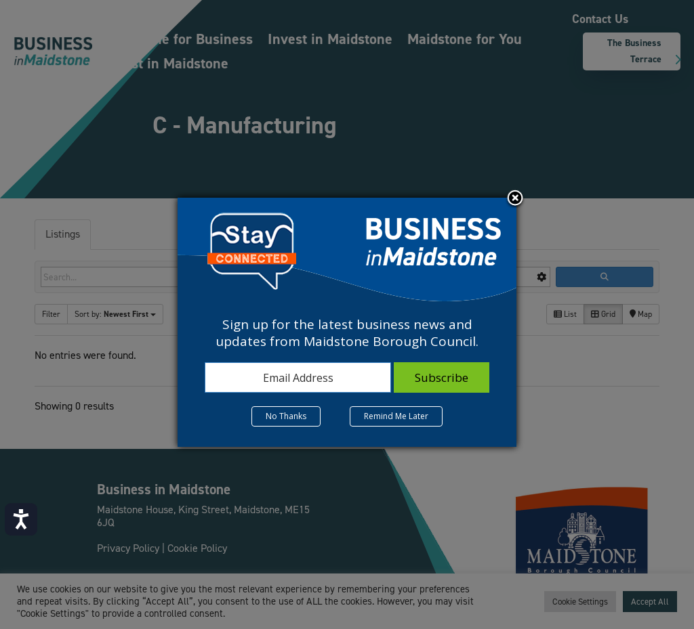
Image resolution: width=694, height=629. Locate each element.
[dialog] (347, 322)
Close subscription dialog (515, 199)
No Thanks (286, 416)
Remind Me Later (396, 416)
